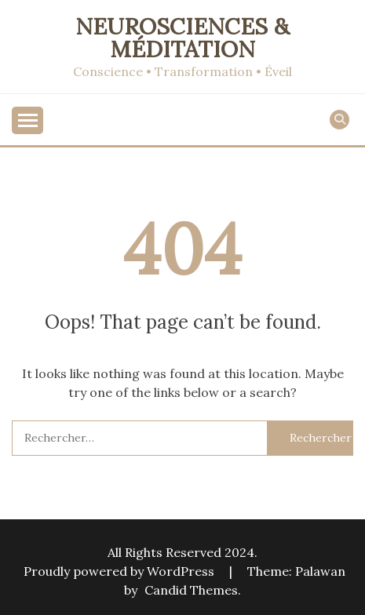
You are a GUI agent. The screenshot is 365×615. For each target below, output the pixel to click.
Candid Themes (191, 590)
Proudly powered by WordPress (120, 571)
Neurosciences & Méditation (182, 38)
